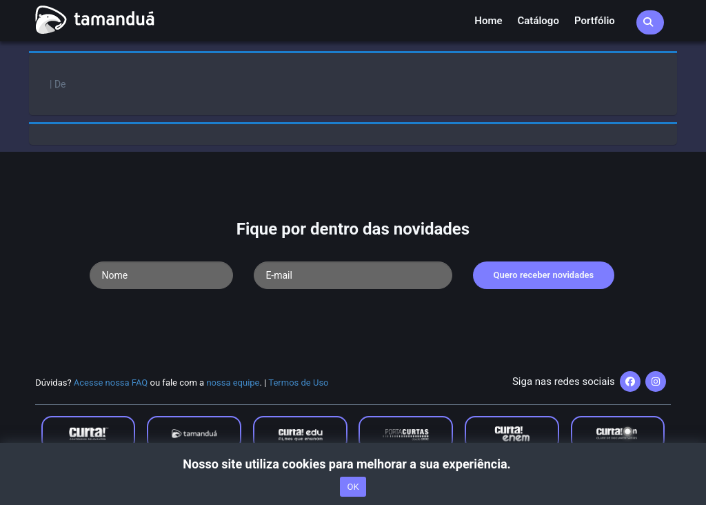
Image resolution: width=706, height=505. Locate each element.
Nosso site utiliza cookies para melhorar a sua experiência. (353, 464)
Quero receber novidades (544, 275)
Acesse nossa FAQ (111, 382)
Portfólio (594, 20)
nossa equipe (232, 382)
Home (488, 20)
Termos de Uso (298, 382)
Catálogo (538, 20)
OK (353, 487)
